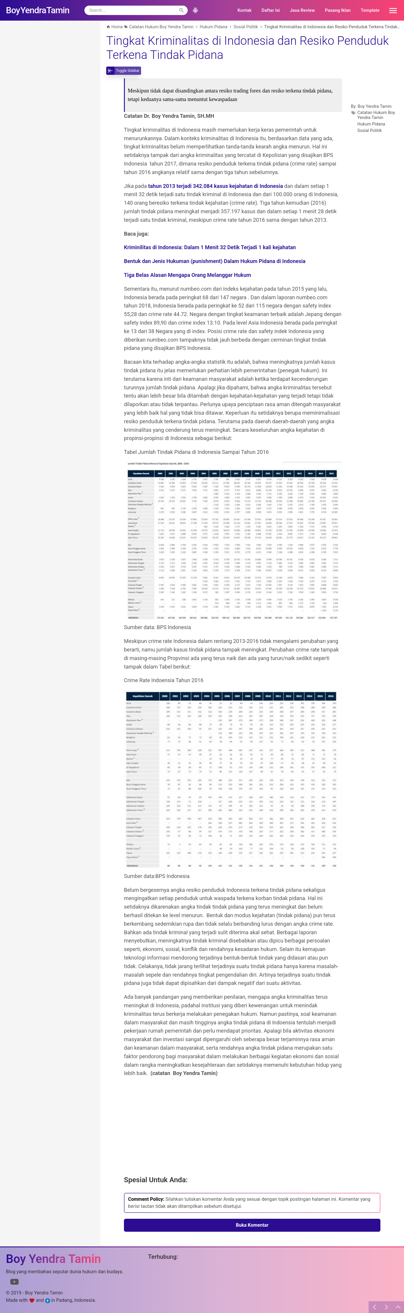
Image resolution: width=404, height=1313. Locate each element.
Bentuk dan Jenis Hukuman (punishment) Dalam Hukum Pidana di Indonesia (214, 261)
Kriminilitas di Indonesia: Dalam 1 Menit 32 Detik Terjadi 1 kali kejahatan (210, 247)
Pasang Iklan (338, 10)
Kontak (245, 10)
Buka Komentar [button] (252, 1225)
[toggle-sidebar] (123, 71)
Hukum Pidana (371, 124)
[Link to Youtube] (14, 1283)
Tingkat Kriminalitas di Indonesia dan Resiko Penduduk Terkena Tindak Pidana (247, 48)
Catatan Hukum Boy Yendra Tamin (376, 115)
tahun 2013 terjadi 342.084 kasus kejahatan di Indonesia (215, 186)
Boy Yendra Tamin (375, 106)
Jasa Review (302, 10)
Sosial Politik (369, 130)
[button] (391, 10)
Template (370, 10)
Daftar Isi (270, 10)
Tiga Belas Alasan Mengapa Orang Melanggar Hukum (187, 275)
